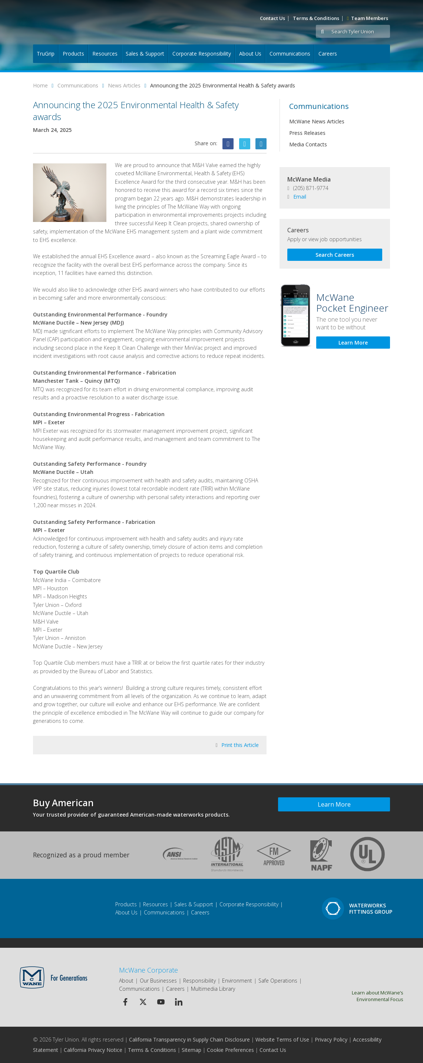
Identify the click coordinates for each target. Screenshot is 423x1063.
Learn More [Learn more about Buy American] (334, 804)
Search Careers (334, 254)
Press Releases (307, 132)
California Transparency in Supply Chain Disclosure (189, 1039)
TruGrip (45, 53)
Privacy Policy (331, 1039)
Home (40, 85)
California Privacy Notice (93, 1049)
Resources (105, 53)
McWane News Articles (316, 121)
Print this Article (237, 744)
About (126, 980)
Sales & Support (145, 53)
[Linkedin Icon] (261, 143)
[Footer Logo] (49, 908)
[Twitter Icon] (244, 143)
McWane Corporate (148, 970)
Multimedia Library (213, 988)
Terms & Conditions (316, 18)
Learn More (353, 342)
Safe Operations (277, 980)
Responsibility (199, 980)
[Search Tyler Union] (359, 31)
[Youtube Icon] (161, 1002)
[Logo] (72, 22)
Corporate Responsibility (201, 53)
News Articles (124, 85)
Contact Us (272, 18)
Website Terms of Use (282, 1039)
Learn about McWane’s (360, 996)
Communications (290, 53)
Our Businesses (158, 980)
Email (296, 196)
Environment (237, 980)
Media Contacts (308, 144)
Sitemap (191, 1049)
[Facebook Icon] (228, 143)
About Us (250, 53)
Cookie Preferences (230, 1049)
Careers (327, 53)
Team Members (367, 18)
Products (73, 53)
